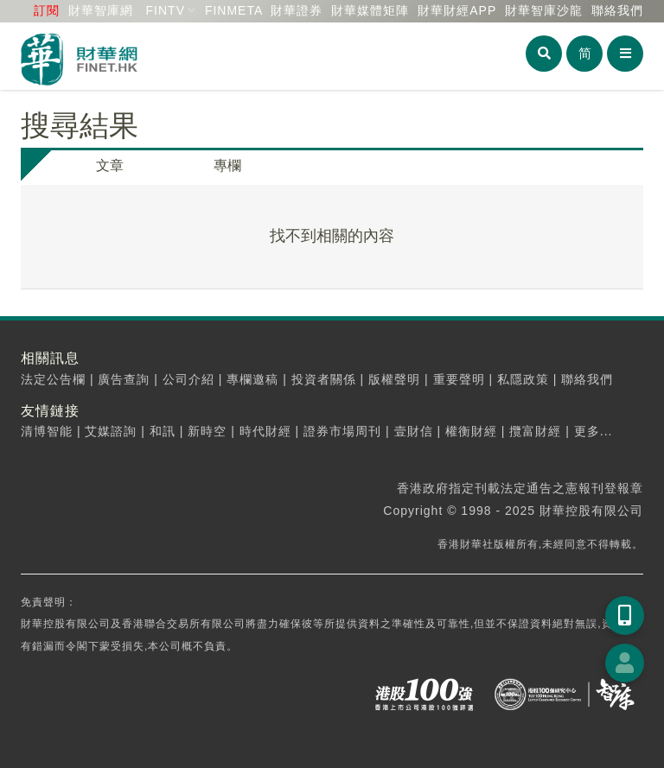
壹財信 (413, 431)
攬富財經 (535, 431)
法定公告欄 (53, 379)
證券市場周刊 (342, 431)
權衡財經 (471, 431)
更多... (593, 431)
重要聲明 (459, 379)
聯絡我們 (617, 10)
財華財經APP (457, 10)
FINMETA (234, 10)
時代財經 (265, 431)
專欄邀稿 (252, 379)
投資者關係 (323, 379)
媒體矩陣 (370, 10)
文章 (110, 165)
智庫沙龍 (544, 10)
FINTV (165, 10)
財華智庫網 (100, 10)
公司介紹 (188, 379)
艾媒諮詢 (111, 431)
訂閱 (47, 10)
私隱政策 (523, 379)
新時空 (207, 431)
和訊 (163, 431)
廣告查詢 (124, 379)
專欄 (227, 165)
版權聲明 (394, 379)
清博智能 (47, 431)
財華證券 (296, 10)
